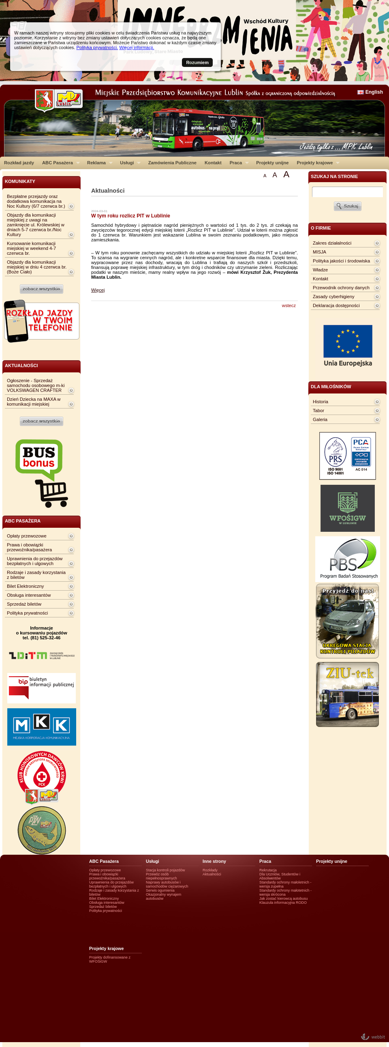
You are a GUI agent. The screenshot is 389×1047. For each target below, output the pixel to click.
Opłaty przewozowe (27, 535)
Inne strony (214, 861)
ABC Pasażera (59, 162)
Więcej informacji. (136, 47)
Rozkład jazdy (19, 162)
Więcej (98, 290)
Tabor (318, 410)
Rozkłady (210, 870)
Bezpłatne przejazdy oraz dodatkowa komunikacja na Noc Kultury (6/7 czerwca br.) (36, 201)
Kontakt (213, 162)
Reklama (98, 162)
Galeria (320, 419)
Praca (237, 162)
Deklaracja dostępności (336, 305)
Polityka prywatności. (97, 47)
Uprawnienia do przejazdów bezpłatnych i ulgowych (34, 561)
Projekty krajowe (316, 162)
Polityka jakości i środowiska (341, 260)
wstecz (289, 305)
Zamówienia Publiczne (172, 162)
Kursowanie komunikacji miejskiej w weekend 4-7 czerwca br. (31, 248)
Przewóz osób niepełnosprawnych (161, 876)
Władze (320, 269)
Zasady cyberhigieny (334, 296)
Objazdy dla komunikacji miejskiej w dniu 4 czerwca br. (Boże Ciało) (36, 267)
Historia (320, 401)
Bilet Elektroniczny (25, 586)
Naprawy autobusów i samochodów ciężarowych (167, 884)
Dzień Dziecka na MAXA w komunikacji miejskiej (33, 401)
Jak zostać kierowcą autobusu (283, 899)
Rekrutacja (268, 870)
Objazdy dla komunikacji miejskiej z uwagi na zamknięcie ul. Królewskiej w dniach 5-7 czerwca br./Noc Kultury (35, 225)
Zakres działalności (332, 243)
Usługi (128, 162)
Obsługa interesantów (29, 595)
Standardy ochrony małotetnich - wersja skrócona (285, 892)
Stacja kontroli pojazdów (165, 870)
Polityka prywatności (27, 613)
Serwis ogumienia (160, 890)
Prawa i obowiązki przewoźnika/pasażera (29, 547)
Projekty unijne (272, 162)
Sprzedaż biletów (24, 604)
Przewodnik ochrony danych (341, 287)
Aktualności (212, 874)
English (374, 92)
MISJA (319, 251)
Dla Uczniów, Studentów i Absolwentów (279, 876)
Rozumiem (197, 62)
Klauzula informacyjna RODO (283, 903)
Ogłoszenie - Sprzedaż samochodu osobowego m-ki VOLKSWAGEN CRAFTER (35, 385)
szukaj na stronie (334, 176)
